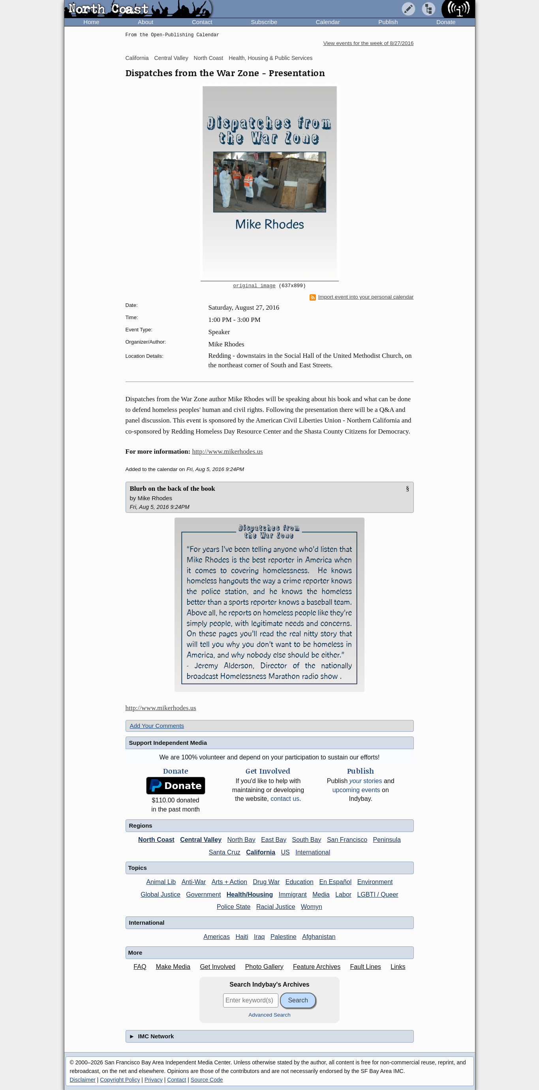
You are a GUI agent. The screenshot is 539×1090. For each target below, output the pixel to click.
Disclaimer (83, 1080)
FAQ (139, 966)
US (285, 852)
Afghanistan (319, 936)
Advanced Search (269, 1015)
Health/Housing (250, 894)
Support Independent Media (168, 742)
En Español (335, 882)
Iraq (259, 936)
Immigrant (293, 894)
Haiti (241, 936)
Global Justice (160, 894)
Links (398, 966)
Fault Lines (365, 966)
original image (254, 286)
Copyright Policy (120, 1080)
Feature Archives (316, 966)
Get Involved (217, 966)
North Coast (208, 58)
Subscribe (264, 22)
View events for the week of (368, 43)
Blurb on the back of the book (172, 488)
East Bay (273, 839)
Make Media (173, 966)
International (312, 852)
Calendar (328, 22)
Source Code (207, 1080)
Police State (233, 906)
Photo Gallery (264, 966)
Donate (445, 22)
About (145, 22)
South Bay (306, 839)
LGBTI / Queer (377, 894)
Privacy (154, 1080)
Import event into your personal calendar (362, 297)
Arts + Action (229, 882)
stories (365, 781)
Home (91, 22)
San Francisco (347, 839)
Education (299, 882)
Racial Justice (275, 906)
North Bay (241, 839)
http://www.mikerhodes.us (227, 451)
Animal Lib (161, 882)
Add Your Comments (157, 725)
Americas (216, 936)
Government (203, 894)
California (137, 58)
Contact (202, 22)
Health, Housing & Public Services (270, 58)
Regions (140, 825)
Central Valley (171, 58)
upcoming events (356, 790)
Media (321, 894)
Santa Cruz (224, 852)
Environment (375, 882)
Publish (388, 22)
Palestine (283, 936)
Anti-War (194, 882)
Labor (343, 894)
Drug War (266, 882)
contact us (284, 798)
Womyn (311, 906)
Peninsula (387, 839)
